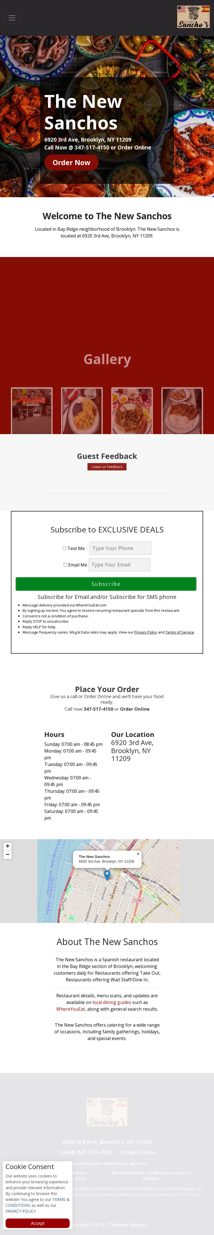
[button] (107, 875)
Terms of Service (180, 632)
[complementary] (107, 881)
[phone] (120, 548)
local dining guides (112, 1002)
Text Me (75, 548)
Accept (38, 1223)
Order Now (71, 162)
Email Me (75, 565)
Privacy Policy (145, 632)
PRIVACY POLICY (21, 1211)
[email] (119, 565)
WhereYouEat (70, 1009)
